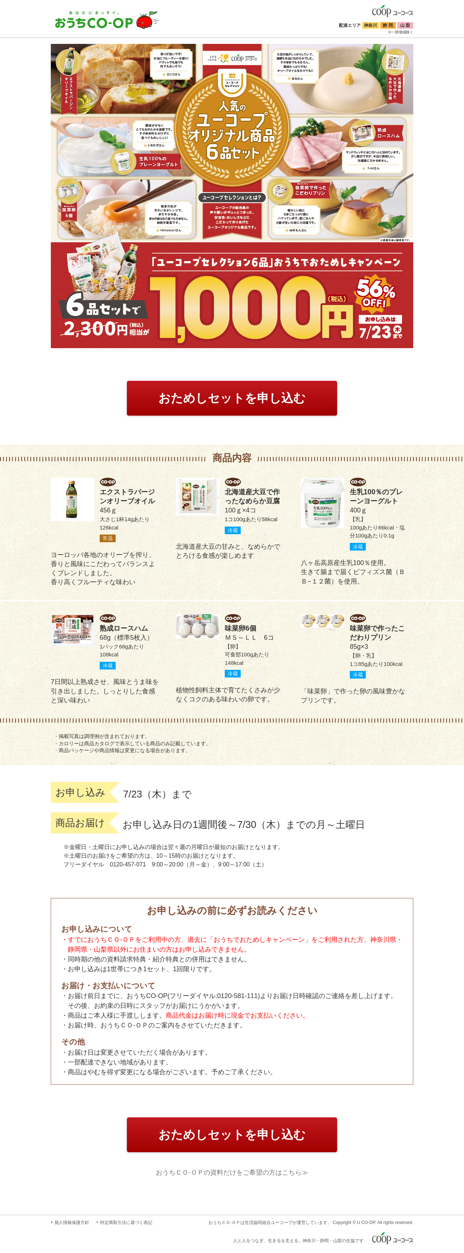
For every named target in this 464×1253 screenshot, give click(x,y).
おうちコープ (107, 20)
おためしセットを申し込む (232, 398)
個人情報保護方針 (71, 1222)
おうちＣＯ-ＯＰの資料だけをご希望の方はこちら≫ (232, 1172)
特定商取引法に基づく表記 (126, 1222)
